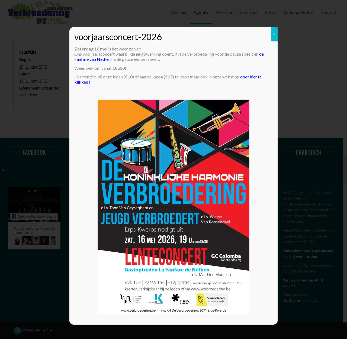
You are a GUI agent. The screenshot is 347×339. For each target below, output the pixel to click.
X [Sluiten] (274, 34)
